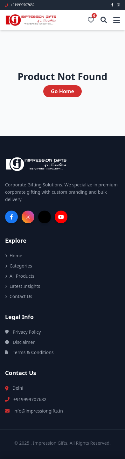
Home (13, 256)
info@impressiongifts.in (38, 411)
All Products (19, 276)
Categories (18, 266)
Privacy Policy (23, 332)
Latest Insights (22, 286)
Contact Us (18, 296)
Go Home (62, 91)
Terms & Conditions (29, 352)
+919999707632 (29, 399)
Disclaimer (20, 342)
